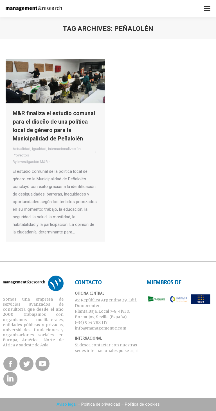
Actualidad (21, 149)
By (30, 162)
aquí (134, 350)
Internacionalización (64, 149)
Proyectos (21, 155)
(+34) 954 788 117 (91, 322)
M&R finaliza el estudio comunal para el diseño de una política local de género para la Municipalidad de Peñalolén (54, 126)
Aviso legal (66, 404)
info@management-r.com (100, 328)
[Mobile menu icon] (207, 8)
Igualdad (39, 149)
